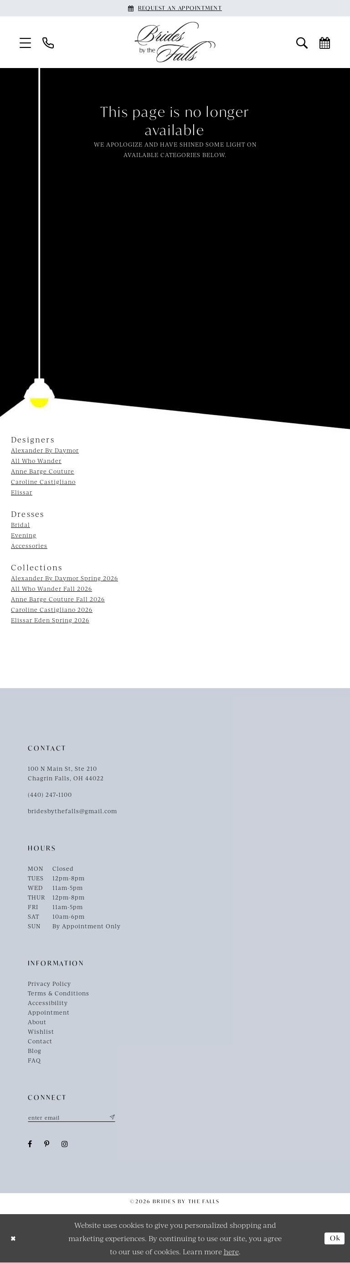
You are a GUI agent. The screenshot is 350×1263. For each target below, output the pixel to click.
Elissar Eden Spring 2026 (50, 620)
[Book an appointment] (175, 8)
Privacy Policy (49, 983)
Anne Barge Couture (42, 471)
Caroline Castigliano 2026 (52, 609)
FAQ (34, 1060)
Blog (34, 1051)
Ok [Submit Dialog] (334, 1238)
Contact (40, 1041)
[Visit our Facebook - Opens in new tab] (30, 1144)
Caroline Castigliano (43, 482)
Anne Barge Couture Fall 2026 (58, 599)
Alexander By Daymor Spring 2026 (64, 578)
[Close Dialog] (13, 1239)
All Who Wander (36, 461)
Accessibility (48, 1003)
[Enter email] (73, 1117)
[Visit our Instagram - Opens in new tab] (65, 1144)
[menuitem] (25, 42)
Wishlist (41, 1031)
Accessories (29, 546)
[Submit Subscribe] (115, 1117)
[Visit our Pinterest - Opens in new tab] (47, 1144)
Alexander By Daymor (45, 450)
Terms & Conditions (58, 993)
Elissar (21, 492)
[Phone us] (48, 42)
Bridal (20, 525)
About (37, 1022)
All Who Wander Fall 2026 (51, 588)
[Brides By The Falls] (175, 42)
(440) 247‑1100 (50, 794)
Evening (23, 535)
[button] (25, 42)
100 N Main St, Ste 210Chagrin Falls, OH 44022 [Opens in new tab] (66, 773)
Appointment (49, 1012)
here (231, 1251)
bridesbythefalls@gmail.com (72, 811)
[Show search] (302, 42)
